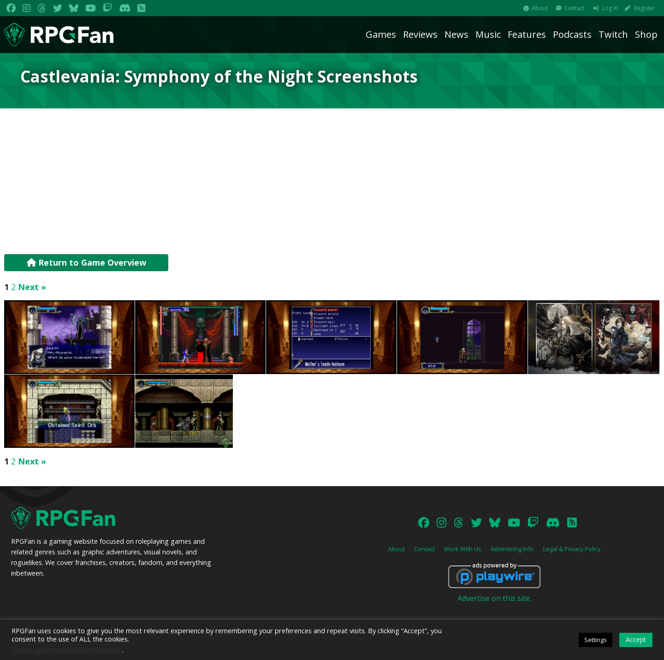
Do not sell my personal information (67, 649)
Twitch (613, 34)
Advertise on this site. (494, 598)
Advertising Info (512, 549)
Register (644, 8)
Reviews (420, 34)
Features (527, 34)
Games (381, 34)
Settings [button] (595, 640)
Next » (32, 287)
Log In (610, 8)
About (540, 8)
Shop (646, 34)
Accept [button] (636, 639)
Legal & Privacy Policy (571, 549)
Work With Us (462, 549)
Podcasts (572, 34)
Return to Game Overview (86, 262)
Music (488, 34)
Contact (574, 8)
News (456, 34)
